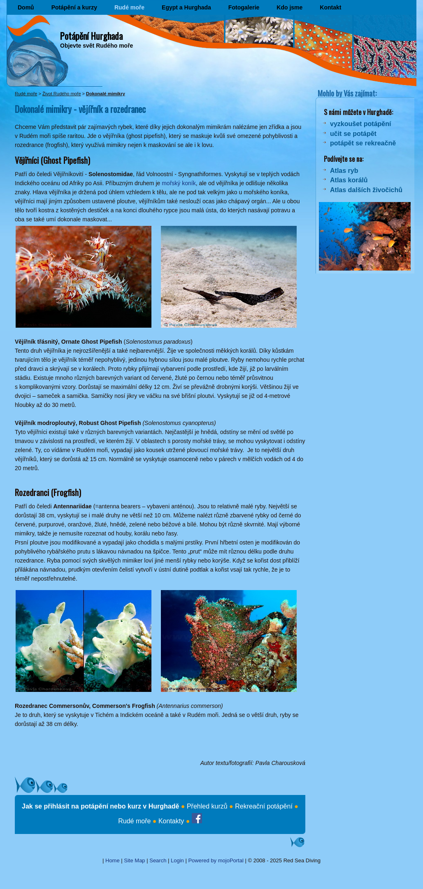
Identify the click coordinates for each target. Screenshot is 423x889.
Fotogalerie (243, 7)
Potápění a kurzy (74, 7)
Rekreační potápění (264, 806)
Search (157, 860)
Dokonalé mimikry (105, 93)
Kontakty (171, 821)
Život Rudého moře (61, 93)
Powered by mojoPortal (215, 860)
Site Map (134, 860)
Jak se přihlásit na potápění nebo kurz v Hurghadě (100, 806)
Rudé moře (129, 7)
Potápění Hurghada (91, 35)
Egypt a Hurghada (186, 7)
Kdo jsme (289, 7)
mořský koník (178, 183)
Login (177, 860)
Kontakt (330, 7)
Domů (26, 7)
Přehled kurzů (207, 806)
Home (112, 860)
